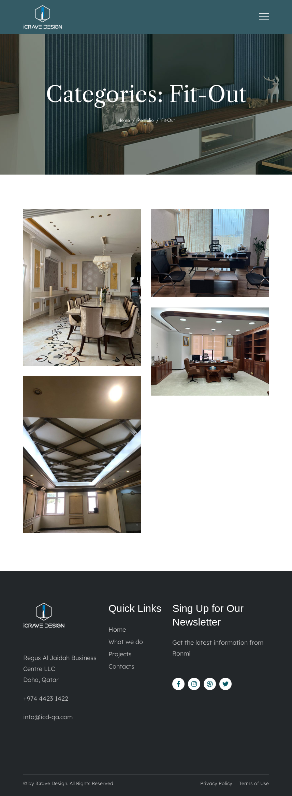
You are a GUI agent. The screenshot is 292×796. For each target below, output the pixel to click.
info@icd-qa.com (48, 717)
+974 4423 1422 (45, 698)
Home (123, 120)
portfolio (145, 120)
